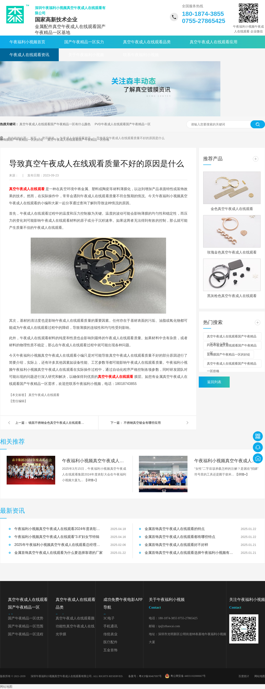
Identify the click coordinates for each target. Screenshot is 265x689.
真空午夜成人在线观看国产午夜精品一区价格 (231, 364)
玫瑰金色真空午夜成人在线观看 (232, 252)
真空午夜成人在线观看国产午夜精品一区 (28, 608)
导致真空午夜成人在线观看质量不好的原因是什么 (131, 138)
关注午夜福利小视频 (247, 604)
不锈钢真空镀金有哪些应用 (142, 422)
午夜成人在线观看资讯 (29, 55)
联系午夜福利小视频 (141, 55)
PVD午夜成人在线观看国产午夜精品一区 (123, 124)
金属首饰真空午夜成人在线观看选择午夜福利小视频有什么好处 (189, 553)
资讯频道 (48, 138)
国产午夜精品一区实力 (84, 42)
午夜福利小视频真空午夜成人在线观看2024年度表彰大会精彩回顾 (94, 460)
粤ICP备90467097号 (150, 676)
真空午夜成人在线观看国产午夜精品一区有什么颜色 (55, 124)
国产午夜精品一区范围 (25, 626)
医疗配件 (110, 642)
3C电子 (109, 618)
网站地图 (259, 676)
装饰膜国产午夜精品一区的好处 (228, 354)
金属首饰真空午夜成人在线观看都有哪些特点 (180, 537)
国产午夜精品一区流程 (25, 634)
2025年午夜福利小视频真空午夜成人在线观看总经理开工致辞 (58, 545)
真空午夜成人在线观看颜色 (75, 619)
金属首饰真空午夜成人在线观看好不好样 (176, 545)
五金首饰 (110, 650)
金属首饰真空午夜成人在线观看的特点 (175, 529)
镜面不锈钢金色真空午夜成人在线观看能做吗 (57, 422)
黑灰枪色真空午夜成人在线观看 (232, 296)
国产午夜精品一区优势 (25, 618)
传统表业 (110, 634)
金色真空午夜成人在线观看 (232, 209)
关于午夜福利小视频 (86, 55)
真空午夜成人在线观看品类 (147, 42)
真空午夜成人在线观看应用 (213, 42)
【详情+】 (91, 480)
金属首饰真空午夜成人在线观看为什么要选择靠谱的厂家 (58, 553)
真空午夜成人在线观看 (43, 395)
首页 (33, 138)
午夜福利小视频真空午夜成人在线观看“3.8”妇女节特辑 (226, 460)
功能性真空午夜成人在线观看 (75, 627)
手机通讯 (110, 626)
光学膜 (61, 634)
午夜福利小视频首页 (27, 42)
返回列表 (214, 382)
